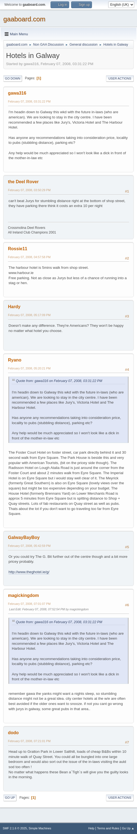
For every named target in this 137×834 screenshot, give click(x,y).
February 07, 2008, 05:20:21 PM (29, 368)
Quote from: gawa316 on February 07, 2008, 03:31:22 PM (59, 381)
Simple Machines (40, 828)
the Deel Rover (23, 181)
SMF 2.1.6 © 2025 (15, 828)
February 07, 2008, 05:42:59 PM (29, 545)
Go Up (10, 797)
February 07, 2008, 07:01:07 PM (29, 603)
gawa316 (17, 93)
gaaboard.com (24, 19)
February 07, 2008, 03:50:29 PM (29, 190)
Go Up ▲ (128, 828)
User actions (119, 78)
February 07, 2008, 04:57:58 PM (29, 257)
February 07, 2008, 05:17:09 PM (29, 315)
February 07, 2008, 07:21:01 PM (29, 741)
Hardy (14, 306)
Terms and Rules (108, 828)
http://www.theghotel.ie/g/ (29, 572)
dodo (13, 732)
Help (91, 828)
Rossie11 (17, 248)
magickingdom (23, 595)
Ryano (14, 360)
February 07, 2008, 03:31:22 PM (29, 101)
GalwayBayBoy (24, 537)
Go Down (12, 78)
